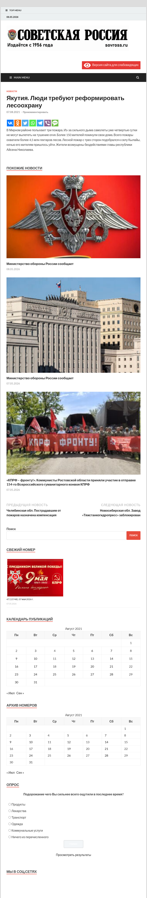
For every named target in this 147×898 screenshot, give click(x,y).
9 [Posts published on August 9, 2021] (10, 742)
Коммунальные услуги (27, 830)
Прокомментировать (35, 112)
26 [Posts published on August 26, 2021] (69, 755)
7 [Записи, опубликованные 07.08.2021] (111, 650)
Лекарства (18, 811)
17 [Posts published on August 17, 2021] (31, 748)
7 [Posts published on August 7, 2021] (105, 735)
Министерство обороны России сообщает (40, 264)
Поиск (11, 529)
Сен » (20, 693)
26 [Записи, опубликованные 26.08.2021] (73, 674)
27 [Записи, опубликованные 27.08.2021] (92, 674)
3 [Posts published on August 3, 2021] (30, 735)
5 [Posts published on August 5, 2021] (68, 735)
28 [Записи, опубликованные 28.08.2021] (111, 674)
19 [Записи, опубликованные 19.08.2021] (73, 666)
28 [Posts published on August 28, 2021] (106, 755)
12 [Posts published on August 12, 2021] (69, 742)
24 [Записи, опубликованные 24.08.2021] (35, 674)
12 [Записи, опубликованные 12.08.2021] (73, 658)
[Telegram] (40, 123)
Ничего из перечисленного (30, 837)
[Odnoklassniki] (17, 123)
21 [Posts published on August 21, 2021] (106, 748)
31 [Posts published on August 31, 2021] (31, 762)
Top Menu (15, 10)
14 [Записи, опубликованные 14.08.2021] (111, 658)
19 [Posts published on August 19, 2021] (69, 748)
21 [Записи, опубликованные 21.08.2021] (111, 666)
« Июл (11, 693)
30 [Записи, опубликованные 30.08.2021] (16, 682)
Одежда (17, 824)
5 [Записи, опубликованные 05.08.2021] (73, 650)
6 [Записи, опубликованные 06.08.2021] (92, 650)
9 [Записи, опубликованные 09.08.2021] (16, 658)
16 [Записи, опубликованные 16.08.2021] (16, 666)
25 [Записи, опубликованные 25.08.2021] (54, 674)
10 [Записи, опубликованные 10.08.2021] (35, 658)
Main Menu (22, 77)
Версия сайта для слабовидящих (111, 65)
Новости (12, 91)
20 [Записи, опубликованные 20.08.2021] (92, 666)
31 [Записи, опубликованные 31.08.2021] (35, 682)
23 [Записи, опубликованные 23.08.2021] (16, 674)
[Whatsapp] (32, 123)
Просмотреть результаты (73, 855)
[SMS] (55, 123)
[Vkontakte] (10, 123)
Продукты (18, 804)
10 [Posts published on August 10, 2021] (31, 742)
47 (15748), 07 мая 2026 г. (20, 599)
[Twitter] (25, 123)
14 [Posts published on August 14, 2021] (106, 742)
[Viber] (47, 123)
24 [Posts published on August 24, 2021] (31, 755)
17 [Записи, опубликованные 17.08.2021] (35, 666)
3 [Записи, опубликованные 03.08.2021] (35, 650)
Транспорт (18, 817)
